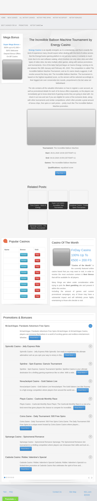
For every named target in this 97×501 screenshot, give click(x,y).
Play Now (60, 173)
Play (37, 255)
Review (23, 255)
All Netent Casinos (27, 17)
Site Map (72, 492)
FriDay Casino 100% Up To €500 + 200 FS (81, 255)
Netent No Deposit (60, 17)
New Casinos (12, 17)
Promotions (23, 25)
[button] (38, 200)
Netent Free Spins (44, 17)
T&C (5, 492)
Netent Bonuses (75, 17)
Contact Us (57, 492)
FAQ (11, 492)
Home (3, 17)
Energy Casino (35, 50)
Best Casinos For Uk (9, 25)
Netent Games (35, 25)
